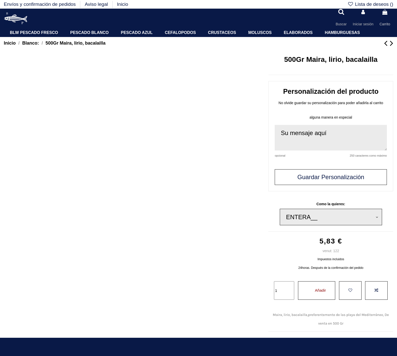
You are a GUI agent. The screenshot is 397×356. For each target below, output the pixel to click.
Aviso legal (97, 4)
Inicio (122, 4)
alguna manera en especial (331, 117)
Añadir (316, 290)
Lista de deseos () (370, 4)
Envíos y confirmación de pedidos (40, 4)
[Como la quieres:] (331, 217)
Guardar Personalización (330, 177)
